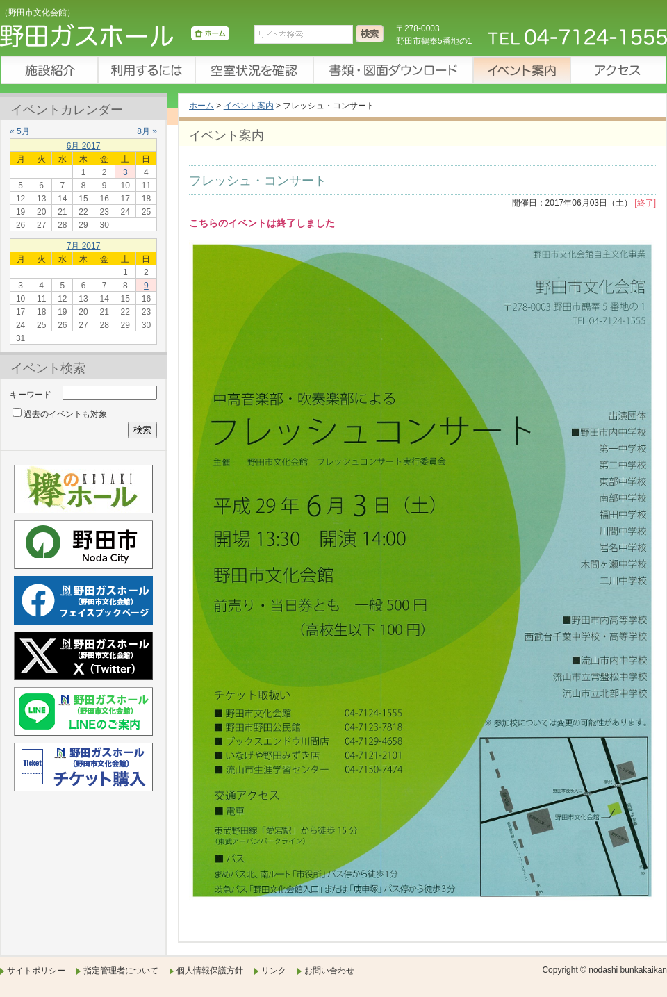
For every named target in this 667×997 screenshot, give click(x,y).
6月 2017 (84, 146)
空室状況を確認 (254, 70)
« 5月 (20, 131)
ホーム (201, 105)
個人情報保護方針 (209, 970)
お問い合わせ (329, 970)
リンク (273, 970)
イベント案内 (521, 70)
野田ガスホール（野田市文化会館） (114, 38)
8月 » (147, 131)
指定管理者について (120, 970)
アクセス (618, 70)
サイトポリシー (36, 970)
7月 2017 (84, 246)
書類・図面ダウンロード (392, 70)
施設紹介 (48, 70)
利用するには (146, 70)
